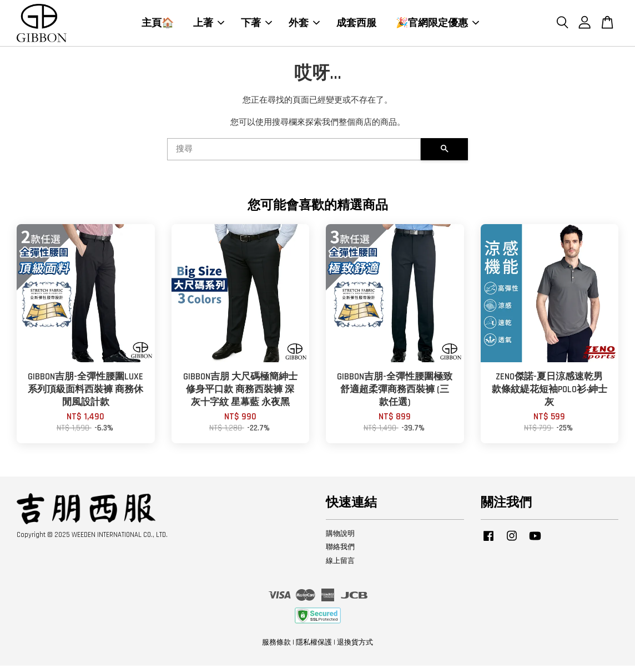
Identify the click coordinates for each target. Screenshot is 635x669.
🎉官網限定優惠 (437, 24)
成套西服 (356, 24)
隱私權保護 (314, 645)
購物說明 (340, 537)
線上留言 (340, 564)
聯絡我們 (340, 550)
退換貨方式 (355, 645)
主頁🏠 (158, 24)
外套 (304, 24)
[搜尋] (294, 152)
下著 (256, 24)
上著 (208, 24)
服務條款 (276, 645)
